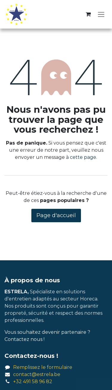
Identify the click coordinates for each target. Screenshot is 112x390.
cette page (83, 157)
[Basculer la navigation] (101, 14)
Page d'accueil (56, 215)
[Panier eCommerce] (88, 14)
